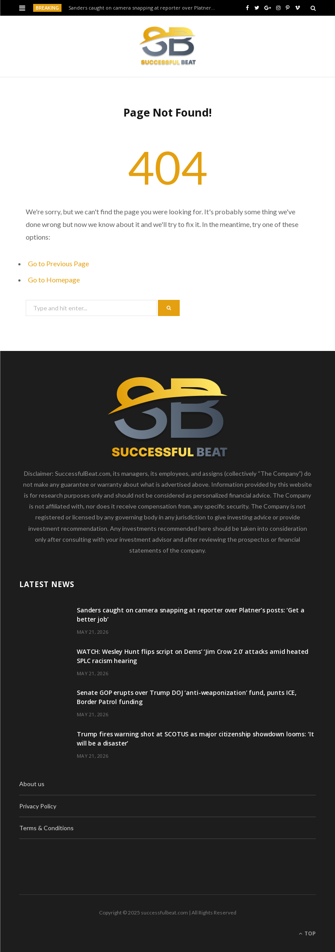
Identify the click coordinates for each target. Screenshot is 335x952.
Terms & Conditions (46, 828)
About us (31, 783)
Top (307, 933)
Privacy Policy (37, 806)
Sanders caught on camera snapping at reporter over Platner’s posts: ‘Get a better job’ (144, 8)
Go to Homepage (54, 279)
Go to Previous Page (58, 263)
